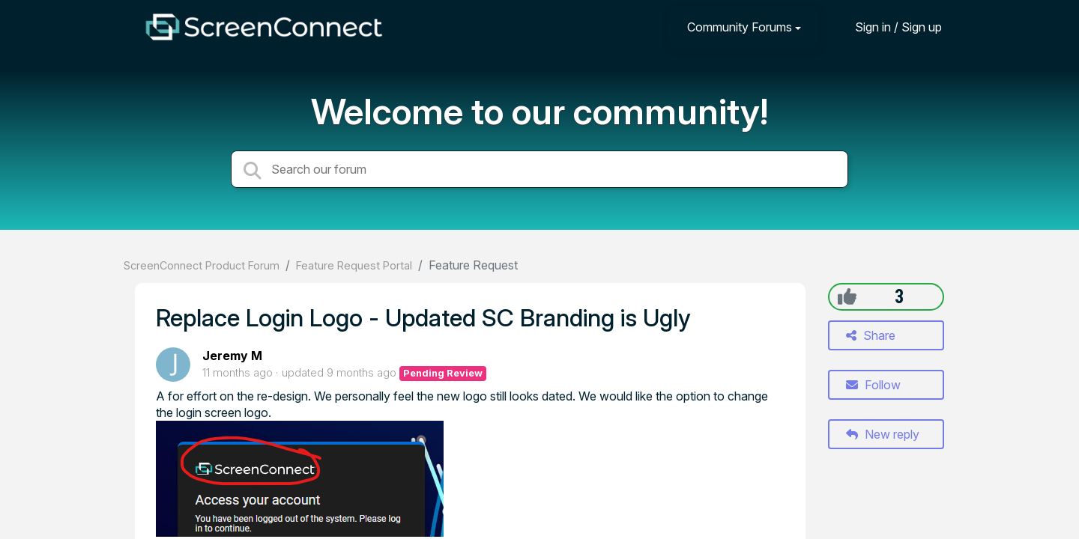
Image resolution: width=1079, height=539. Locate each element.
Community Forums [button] (739, 26)
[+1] (847, 296)
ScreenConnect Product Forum (201, 265)
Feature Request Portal (354, 265)
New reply (882, 434)
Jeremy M (232, 355)
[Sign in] (887, 26)
